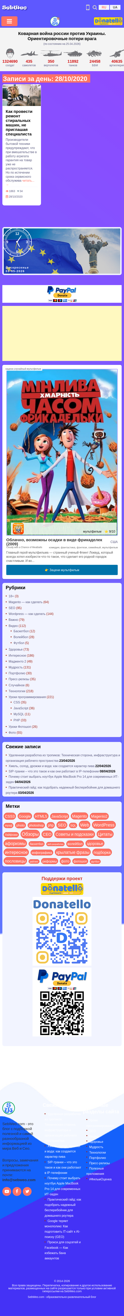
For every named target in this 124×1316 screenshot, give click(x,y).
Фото (12, 732)
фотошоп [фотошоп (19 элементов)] (80, 861)
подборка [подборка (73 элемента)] (102, 852)
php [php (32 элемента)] (51, 825)
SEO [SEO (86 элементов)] (62, 824)
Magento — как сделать (26, 602)
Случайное (17, 685)
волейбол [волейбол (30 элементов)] (75, 843)
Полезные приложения (95, 1171)
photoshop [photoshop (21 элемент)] (36, 825)
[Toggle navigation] (9, 21)
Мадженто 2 (17, 661)
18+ (11, 596)
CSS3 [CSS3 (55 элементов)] (10, 816)
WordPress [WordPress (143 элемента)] (103, 824)
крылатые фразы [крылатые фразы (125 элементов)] (72, 852)
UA (115, 7)
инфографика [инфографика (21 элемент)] (42, 852)
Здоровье (16, 649)
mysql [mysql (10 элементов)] (8, 825)
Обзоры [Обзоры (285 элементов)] (30, 834)
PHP (17, 720)
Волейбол (21, 637)
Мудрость (16, 667)
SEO (12, 608)
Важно (13, 620)
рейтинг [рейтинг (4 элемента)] (34, 861)
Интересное (17, 655)
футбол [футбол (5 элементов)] (95, 861)
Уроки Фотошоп (20, 726)
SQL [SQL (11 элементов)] (73, 825)
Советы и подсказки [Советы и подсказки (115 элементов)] (75, 834)
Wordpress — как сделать (27, 614)
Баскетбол (21, 631)
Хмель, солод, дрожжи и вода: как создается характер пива (52, 766)
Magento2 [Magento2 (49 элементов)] (99, 816)
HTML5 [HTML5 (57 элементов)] (41, 816)
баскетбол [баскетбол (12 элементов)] (36, 844)
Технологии (17, 691)
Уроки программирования (27, 697)
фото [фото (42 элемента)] (65, 861)
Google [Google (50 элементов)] (25, 816)
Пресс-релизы (19, 679)
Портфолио (17, 673)
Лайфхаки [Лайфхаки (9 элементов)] (11, 835)
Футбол (19, 643)
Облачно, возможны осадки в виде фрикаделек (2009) (54, 541)
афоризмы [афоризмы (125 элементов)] (15, 843)
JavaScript (21, 708)
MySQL (19, 714)
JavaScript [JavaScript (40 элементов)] (59, 816)
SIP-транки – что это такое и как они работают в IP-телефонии (54, 771)
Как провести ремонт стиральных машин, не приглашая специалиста (19, 122)
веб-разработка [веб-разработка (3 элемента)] (55, 844)
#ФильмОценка (100, 1179)
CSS (17, 702)
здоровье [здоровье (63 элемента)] (95, 843)
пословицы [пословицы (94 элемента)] (15, 860)
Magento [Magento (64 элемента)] (79, 816)
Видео (13, 626)
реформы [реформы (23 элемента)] (49, 861)
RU (104, 7)
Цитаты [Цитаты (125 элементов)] (105, 834)
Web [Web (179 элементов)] (84, 824)
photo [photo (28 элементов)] (20, 825)
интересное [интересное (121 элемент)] (16, 852)
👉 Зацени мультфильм (62, 570)
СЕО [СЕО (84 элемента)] (47, 834)
